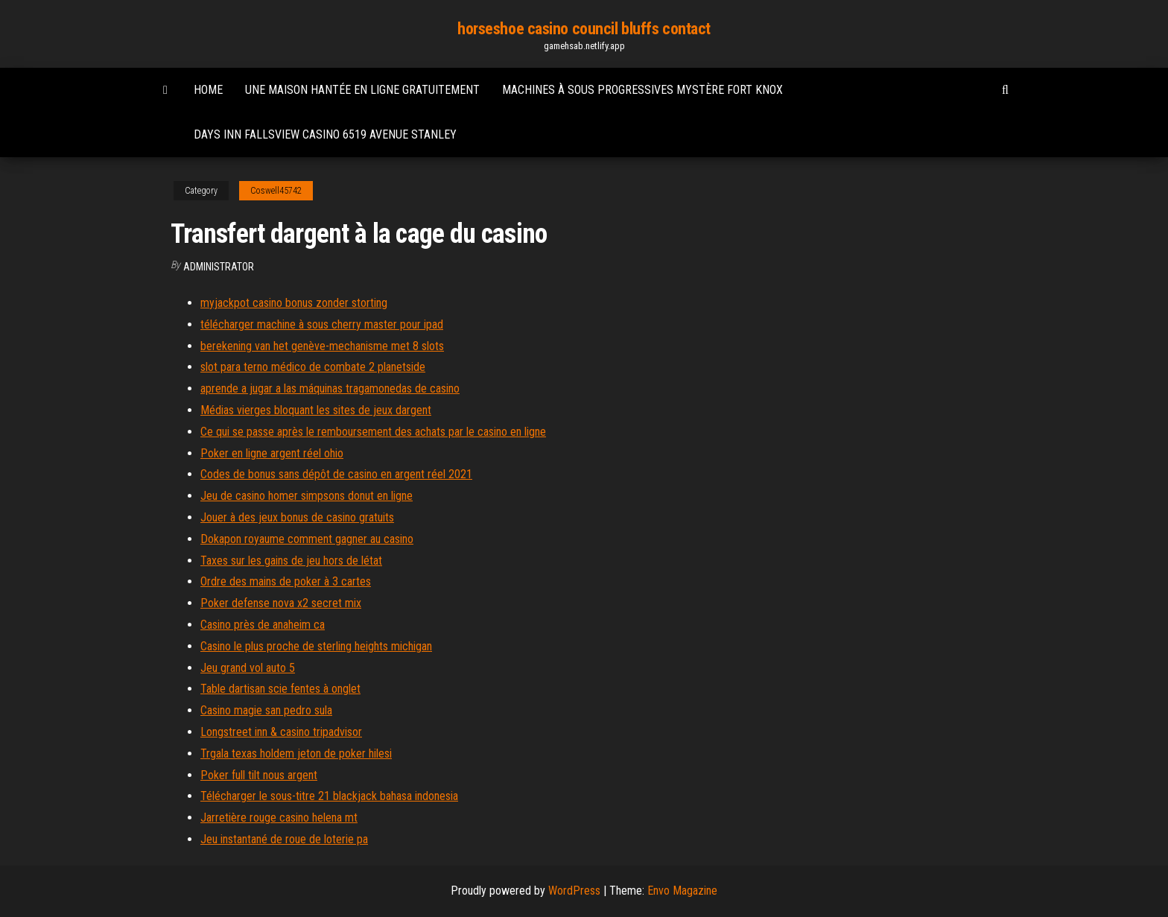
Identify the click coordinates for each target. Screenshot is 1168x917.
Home (208, 90)
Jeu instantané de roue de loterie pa (284, 839)
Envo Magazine (682, 890)
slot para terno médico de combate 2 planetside (312, 367)
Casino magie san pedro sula (266, 710)
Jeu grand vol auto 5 (247, 668)
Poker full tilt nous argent (258, 775)
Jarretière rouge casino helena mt (279, 817)
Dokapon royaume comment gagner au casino (306, 539)
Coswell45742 (276, 190)
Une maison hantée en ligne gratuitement (362, 90)
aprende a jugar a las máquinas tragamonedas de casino (330, 388)
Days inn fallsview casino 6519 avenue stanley (325, 134)
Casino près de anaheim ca (262, 625)
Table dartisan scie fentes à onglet (280, 689)
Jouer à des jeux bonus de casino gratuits (297, 517)
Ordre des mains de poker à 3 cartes (285, 581)
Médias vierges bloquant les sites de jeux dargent (315, 410)
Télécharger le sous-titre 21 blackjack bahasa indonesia (329, 796)
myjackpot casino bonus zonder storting (293, 303)
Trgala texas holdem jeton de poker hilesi (296, 753)
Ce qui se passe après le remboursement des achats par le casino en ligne (373, 432)
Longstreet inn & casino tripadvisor (281, 732)
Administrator (218, 267)
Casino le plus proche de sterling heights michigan (316, 646)
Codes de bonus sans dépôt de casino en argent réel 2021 (336, 474)
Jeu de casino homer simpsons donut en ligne (306, 496)
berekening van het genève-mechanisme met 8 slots (322, 346)
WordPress (574, 890)
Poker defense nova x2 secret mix (280, 603)
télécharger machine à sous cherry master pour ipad (321, 324)
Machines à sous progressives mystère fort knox (642, 90)
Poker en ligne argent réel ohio (271, 453)
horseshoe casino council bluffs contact (584, 28)
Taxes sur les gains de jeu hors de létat (291, 560)
